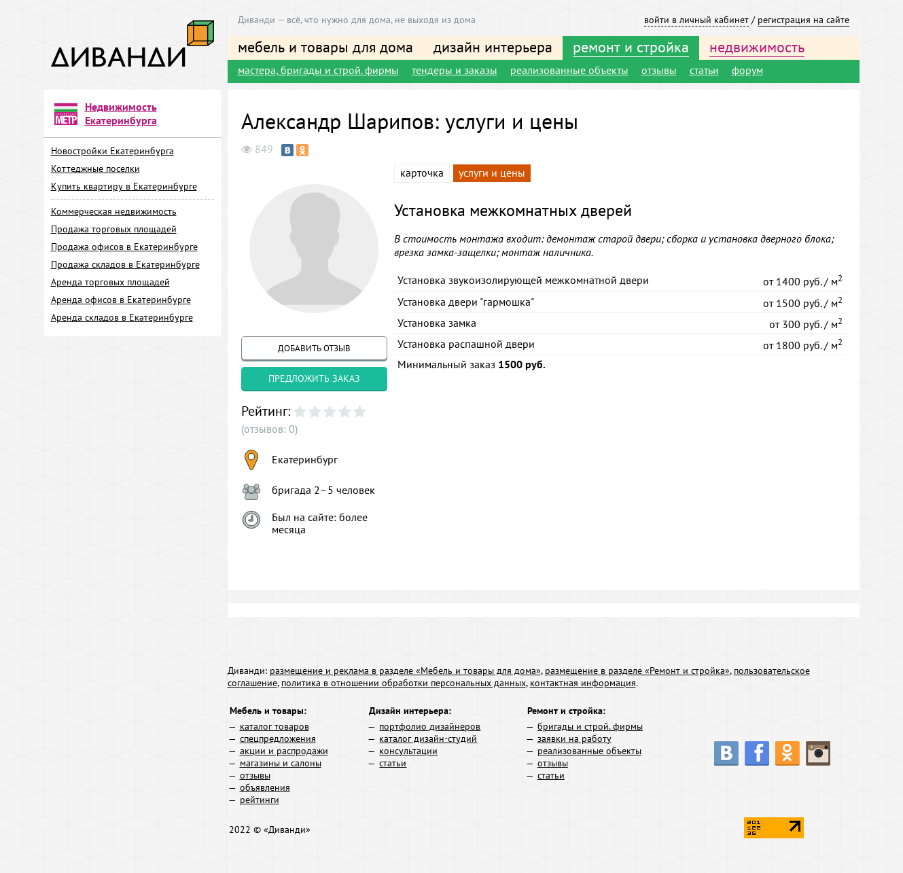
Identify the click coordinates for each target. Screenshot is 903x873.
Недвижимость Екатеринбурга (121, 113)
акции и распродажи (284, 751)
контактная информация (583, 683)
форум (747, 70)
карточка (422, 172)
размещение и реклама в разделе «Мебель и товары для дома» (405, 670)
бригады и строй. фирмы (590, 726)
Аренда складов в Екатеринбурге (122, 317)
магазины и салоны (280, 763)
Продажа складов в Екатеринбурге (125, 264)
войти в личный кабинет (696, 20)
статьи (704, 70)
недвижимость (756, 46)
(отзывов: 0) (269, 428)
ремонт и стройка (631, 46)
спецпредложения (278, 738)
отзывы (659, 70)
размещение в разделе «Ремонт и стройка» (637, 670)
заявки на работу (574, 738)
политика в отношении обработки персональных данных (403, 683)
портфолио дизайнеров (429, 726)
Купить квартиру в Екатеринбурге (124, 186)
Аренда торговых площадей (110, 282)
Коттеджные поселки (95, 168)
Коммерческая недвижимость (114, 211)
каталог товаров (274, 726)
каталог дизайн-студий (428, 738)
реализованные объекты (569, 70)
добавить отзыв (314, 348)
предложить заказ (314, 378)
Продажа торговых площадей (114, 229)
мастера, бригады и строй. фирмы (318, 70)
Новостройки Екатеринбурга (112, 151)
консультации (408, 751)
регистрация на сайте (803, 20)
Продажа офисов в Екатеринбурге (124, 246)
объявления (265, 787)
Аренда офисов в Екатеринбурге (121, 299)
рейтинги (259, 800)
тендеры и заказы (454, 70)
